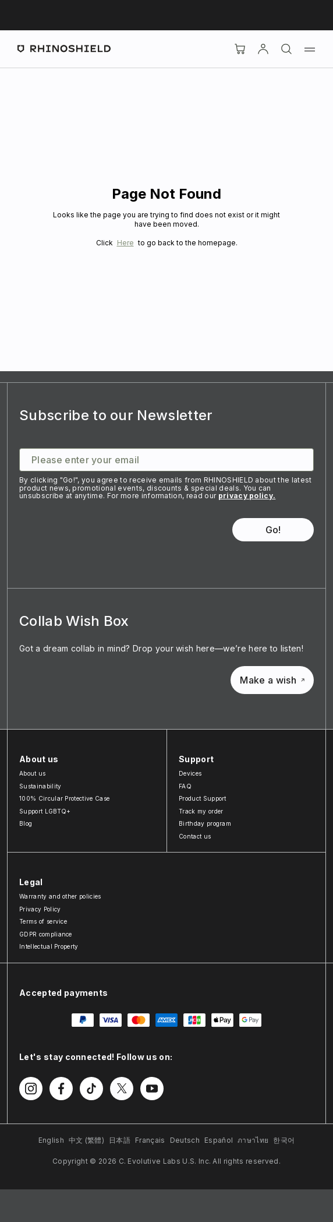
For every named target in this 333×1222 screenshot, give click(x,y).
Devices (190, 773)
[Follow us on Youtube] (152, 1088)
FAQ (185, 786)
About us (32, 773)
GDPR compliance (45, 934)
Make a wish (272, 680)
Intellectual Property (49, 946)
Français (150, 1140)
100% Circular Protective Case (64, 798)
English (51, 1140)
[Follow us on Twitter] (121, 1088)
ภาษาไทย (253, 1140)
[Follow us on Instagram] (30, 1088)
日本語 (119, 1140)
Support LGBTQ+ (44, 811)
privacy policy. (247, 495)
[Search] (286, 49)
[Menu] (310, 49)
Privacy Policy (40, 909)
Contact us (195, 836)
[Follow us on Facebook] (61, 1088)
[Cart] (240, 49)
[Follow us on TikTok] (91, 1088)
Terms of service (43, 921)
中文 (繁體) (86, 1140)
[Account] (263, 49)
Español (218, 1140)
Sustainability (40, 786)
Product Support (202, 798)
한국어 (284, 1140)
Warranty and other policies (60, 896)
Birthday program (205, 823)
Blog (25, 823)
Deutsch (185, 1140)
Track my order (201, 811)
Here (125, 242)
